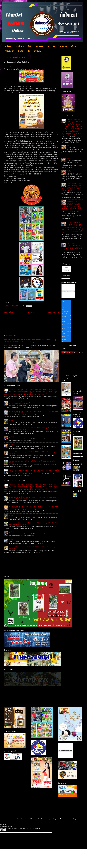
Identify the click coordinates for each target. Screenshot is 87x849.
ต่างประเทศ (9, 51)
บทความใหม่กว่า (10, 312)
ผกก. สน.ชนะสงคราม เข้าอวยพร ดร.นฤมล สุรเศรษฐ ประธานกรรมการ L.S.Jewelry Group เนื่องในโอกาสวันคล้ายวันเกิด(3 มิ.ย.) (72, 247)
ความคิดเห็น (66, 270)
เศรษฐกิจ (51, 46)
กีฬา (28, 51)
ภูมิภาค (73, 46)
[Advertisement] (31, 324)
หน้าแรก (8, 46)
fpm (64, 819)
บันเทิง (20, 51)
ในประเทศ (62, 46)
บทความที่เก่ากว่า (52, 312)
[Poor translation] (4, 830)
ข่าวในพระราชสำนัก (24, 46)
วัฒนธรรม (40, 46)
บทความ (65, 267)
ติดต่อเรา (37, 51)
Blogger (75, 819)
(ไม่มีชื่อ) (11, 420)
